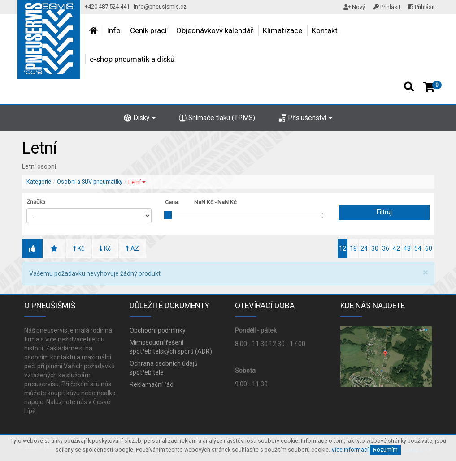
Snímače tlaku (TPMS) (217, 118)
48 (407, 248)
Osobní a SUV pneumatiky (89, 181)
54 (417, 248)
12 (342, 248)
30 (374, 248)
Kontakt (325, 30)
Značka (35, 201)
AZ (132, 248)
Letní (137, 182)
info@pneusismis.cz (160, 6)
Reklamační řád (152, 384)
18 (353, 248)
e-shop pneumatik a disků (132, 59)
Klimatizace (282, 30)
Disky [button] (140, 118)
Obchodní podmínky (158, 330)
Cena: (172, 202)
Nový (354, 7)
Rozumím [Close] (385, 449)
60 (428, 248)
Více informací (350, 449)
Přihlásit (386, 7)
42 (396, 248)
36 (385, 248)
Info (114, 30)
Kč (78, 248)
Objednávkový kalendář (214, 30)
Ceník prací (148, 30)
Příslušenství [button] (305, 118)
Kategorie (38, 181)
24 (364, 248)
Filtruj (384, 212)
